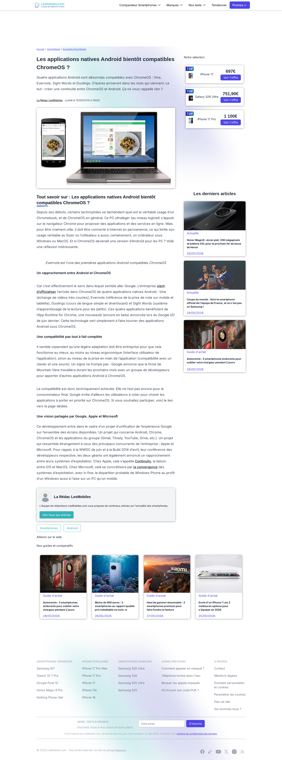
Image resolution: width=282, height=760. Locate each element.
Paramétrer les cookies (230, 694)
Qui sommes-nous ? (227, 709)
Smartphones (49, 528)
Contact (219, 668)
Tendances (219, 5)
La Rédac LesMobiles (50, 100)
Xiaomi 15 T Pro (47, 675)
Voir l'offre (230, 77)
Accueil (40, 49)
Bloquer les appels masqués (181, 683)
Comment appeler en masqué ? (183, 668)
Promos (239, 5)
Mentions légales (225, 675)
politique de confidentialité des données (197, 733)
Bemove (121, 750)
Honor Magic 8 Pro (50, 690)
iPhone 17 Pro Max (95, 668)
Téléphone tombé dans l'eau (181, 675)
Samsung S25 (127, 690)
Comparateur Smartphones (140, 5)
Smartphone (53, 49)
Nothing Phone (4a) (50, 697)
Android (72, 528)
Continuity (143, 461)
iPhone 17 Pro (91, 675)
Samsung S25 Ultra (131, 683)
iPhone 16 (88, 697)
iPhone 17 (88, 683)
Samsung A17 (46, 668)
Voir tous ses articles (56, 515)
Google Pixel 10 (47, 683)
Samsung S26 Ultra (131, 668)
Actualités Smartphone (74, 49)
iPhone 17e (89, 690)
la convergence (145, 467)
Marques (174, 5)
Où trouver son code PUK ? (180, 690)
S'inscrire (195, 723)
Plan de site (222, 702)
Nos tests (197, 5)
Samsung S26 (127, 675)
